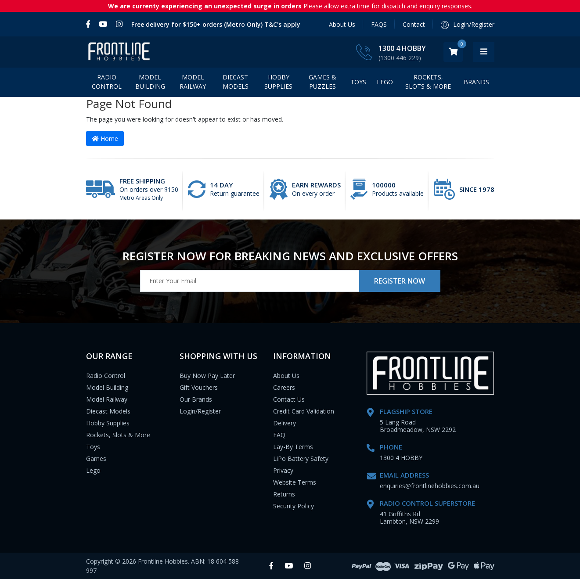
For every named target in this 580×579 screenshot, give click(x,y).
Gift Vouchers (199, 387)
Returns (284, 494)
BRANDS (476, 82)
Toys (358, 82)
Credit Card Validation (303, 411)
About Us (342, 24)
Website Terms (294, 482)
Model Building (150, 81)
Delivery (284, 423)
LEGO (385, 82)
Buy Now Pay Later (207, 375)
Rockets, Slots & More (428, 81)
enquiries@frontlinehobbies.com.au (429, 486)
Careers (284, 387)
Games (96, 458)
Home (105, 138)
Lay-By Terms (293, 446)
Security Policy (293, 506)
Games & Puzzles (322, 81)
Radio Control (107, 81)
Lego (93, 470)
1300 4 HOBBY (423, 48)
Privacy (283, 470)
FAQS (379, 24)
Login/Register (200, 411)
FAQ (279, 435)
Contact (414, 24)
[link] (90, 24)
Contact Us (289, 399)
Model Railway (193, 81)
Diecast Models (236, 81)
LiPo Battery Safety (300, 458)
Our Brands (196, 399)
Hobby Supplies (278, 81)
